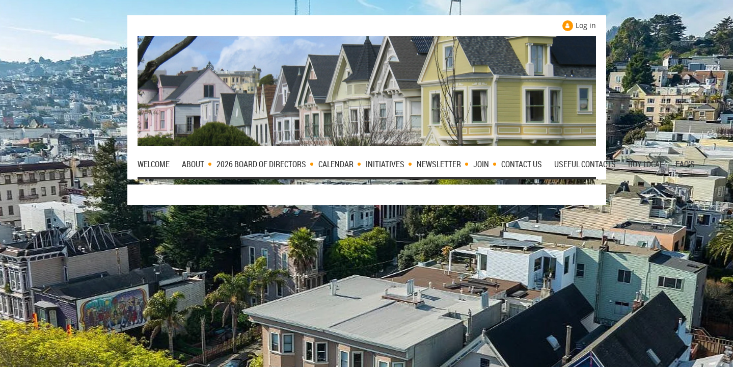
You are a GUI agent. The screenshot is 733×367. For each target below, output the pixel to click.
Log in (586, 25)
